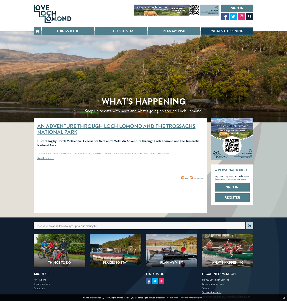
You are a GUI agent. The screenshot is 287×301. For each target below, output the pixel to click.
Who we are (40, 279)
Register (232, 197)
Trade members (42, 284)
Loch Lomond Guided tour (72, 153)
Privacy (205, 288)
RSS (184, 178)
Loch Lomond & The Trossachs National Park (120, 153)
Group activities (50, 153)
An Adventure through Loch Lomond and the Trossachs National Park (116, 129)
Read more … (45, 158)
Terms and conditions (212, 284)
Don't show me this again (191, 297)
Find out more (172, 297)
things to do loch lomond (155, 153)
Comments (196, 178)
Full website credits (211, 292)
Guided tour (91, 153)
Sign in (237, 8)
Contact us (39, 288)
